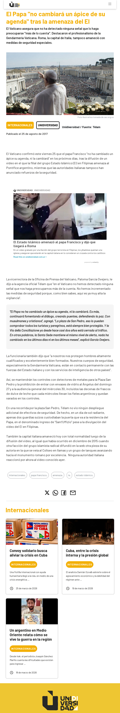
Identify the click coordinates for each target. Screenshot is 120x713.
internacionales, (17, 475)
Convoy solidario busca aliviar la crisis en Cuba (28, 552)
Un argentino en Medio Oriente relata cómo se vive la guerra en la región (31, 634)
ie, (69, 475)
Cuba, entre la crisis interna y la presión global (87, 552)
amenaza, (58, 475)
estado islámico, (84, 475)
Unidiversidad (48, 125)
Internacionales (20, 125)
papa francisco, (39, 475)
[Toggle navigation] (110, 4)
